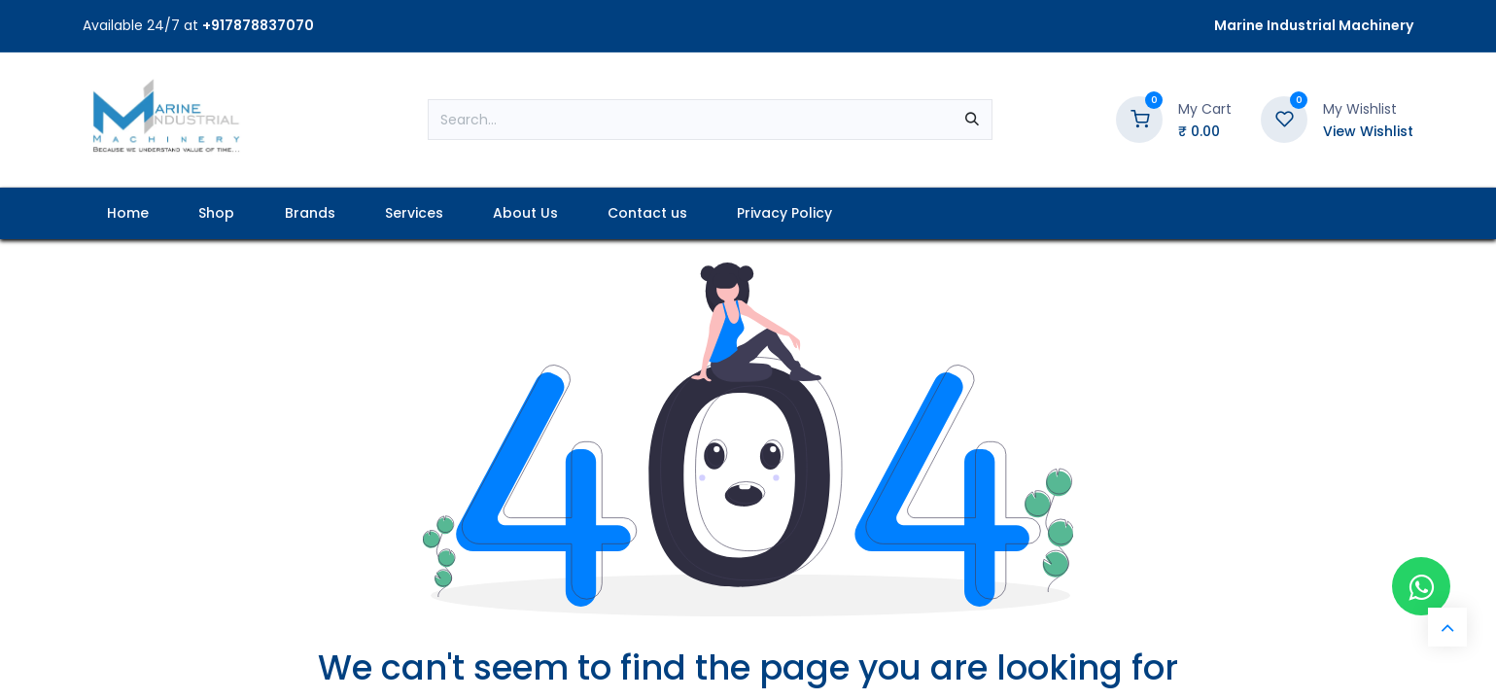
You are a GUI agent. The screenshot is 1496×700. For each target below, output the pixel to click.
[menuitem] (128, 213)
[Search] (972, 119)
